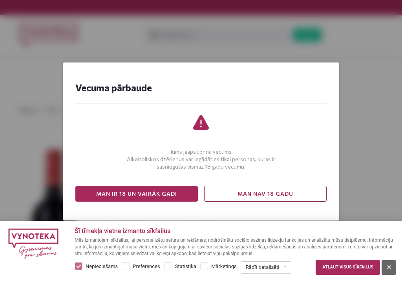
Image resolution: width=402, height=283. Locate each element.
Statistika (185, 266)
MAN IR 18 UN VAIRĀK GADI (136, 193)
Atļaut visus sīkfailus (347, 267)
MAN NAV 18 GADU (265, 193)
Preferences (146, 266)
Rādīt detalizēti (263, 267)
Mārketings (224, 266)
